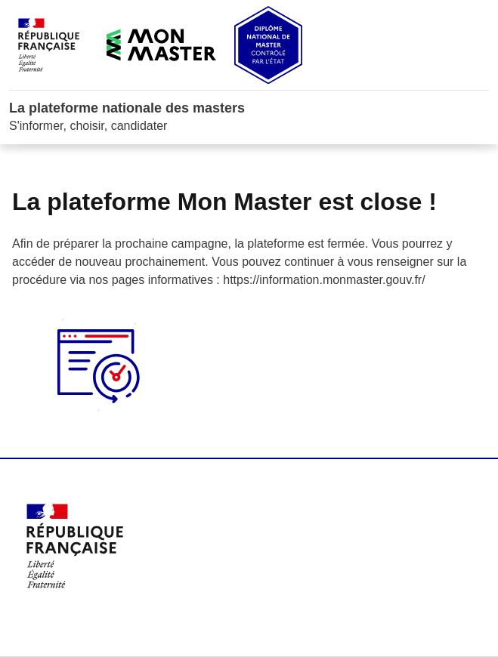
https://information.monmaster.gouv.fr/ (324, 279)
